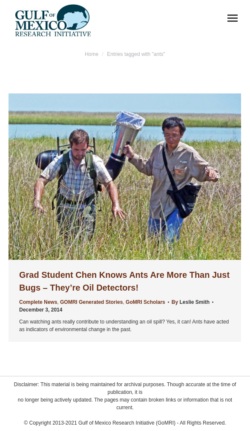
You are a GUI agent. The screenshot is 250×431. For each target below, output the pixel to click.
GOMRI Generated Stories (91, 302)
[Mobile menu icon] (232, 18)
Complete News (38, 302)
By (191, 302)
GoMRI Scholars (145, 302)
